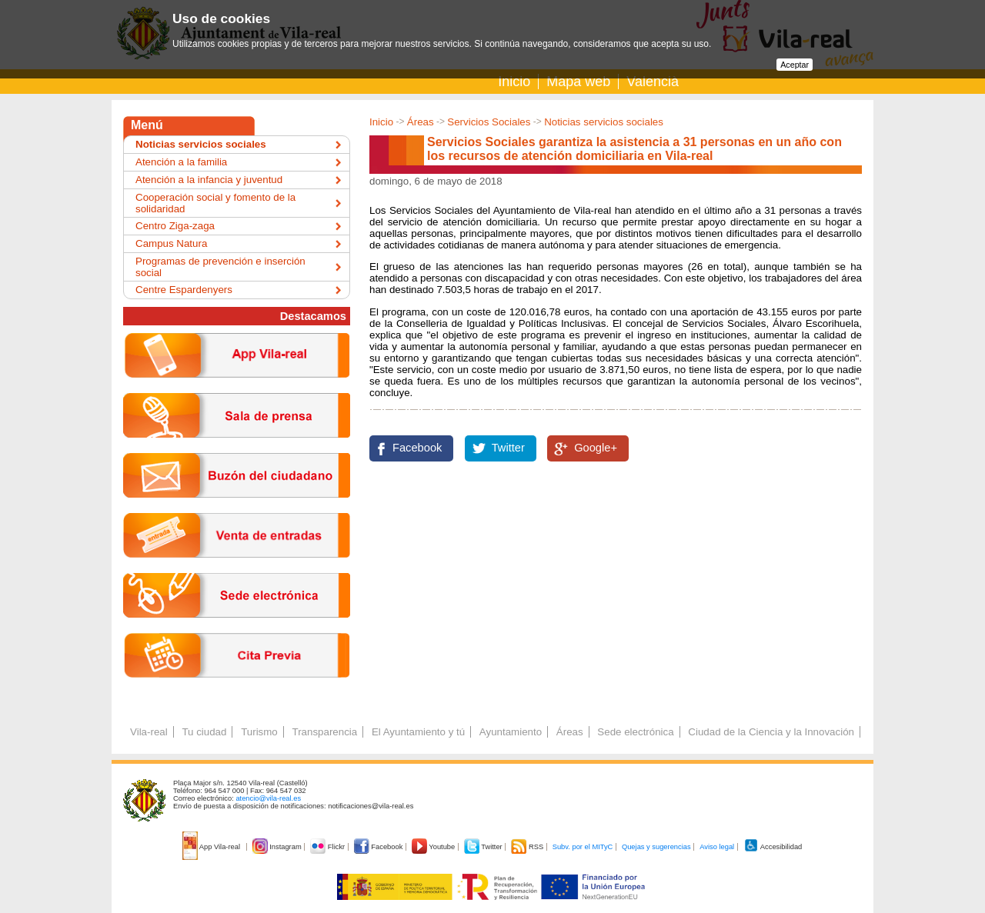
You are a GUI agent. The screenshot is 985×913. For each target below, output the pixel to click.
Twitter (508, 448)
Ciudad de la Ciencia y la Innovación (771, 732)
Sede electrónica (635, 732)
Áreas (420, 122)
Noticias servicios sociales (603, 122)
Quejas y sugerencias (656, 847)
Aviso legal (717, 847)
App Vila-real (212, 847)
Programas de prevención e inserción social (220, 266)
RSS (528, 847)
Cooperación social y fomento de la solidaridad (215, 203)
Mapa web (578, 81)
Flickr (328, 847)
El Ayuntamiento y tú (418, 732)
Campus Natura (171, 243)
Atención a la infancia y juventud (208, 179)
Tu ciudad (204, 732)
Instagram (278, 847)
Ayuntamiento (510, 732)
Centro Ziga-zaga (175, 226)
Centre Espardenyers (183, 289)
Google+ (595, 448)
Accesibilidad (773, 847)
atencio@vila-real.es (268, 798)
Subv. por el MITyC (583, 847)
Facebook (417, 448)
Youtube (434, 847)
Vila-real (149, 732)
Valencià (652, 81)
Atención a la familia (181, 162)
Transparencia (324, 732)
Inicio (514, 81)
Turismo (259, 732)
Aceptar (794, 64)
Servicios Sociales (488, 122)
